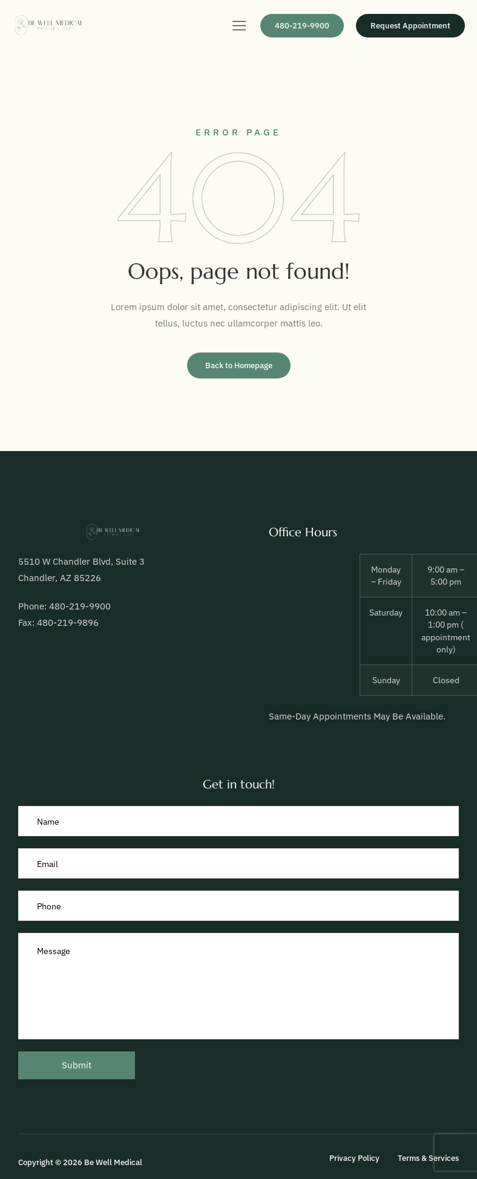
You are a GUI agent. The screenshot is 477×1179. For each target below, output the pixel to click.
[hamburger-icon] (239, 26)
